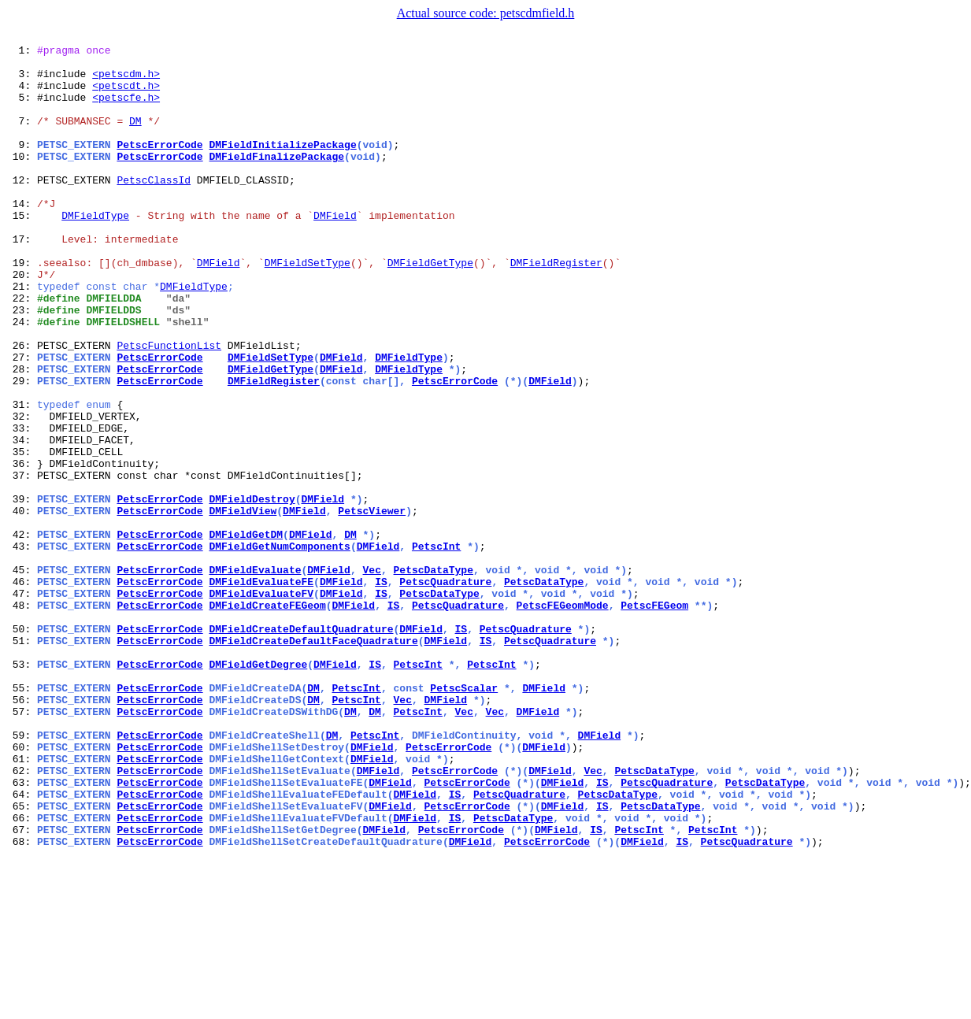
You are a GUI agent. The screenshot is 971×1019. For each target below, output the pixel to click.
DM (135, 137)
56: (21, 831)
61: (21, 902)
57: (21, 846)
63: (21, 931)
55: (21, 817)
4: (21, 94)
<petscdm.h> (126, 80)
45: (21, 676)
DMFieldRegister (556, 307)
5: (21, 109)
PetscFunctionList (169, 406)
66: (21, 973)
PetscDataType (433, 676)
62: (21, 917)
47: (21, 704)
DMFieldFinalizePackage (276, 179)
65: (21, 959)
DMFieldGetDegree (258, 789)
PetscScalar (464, 817)
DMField (335, 250)
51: (21, 761)
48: (21, 718)
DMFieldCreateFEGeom (267, 718)
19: (21, 307)
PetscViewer (372, 605)
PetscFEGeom (654, 718)
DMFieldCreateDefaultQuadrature (301, 746)
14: (21, 236)
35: (21, 534)
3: (21, 80)
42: (21, 633)
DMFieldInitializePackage (282, 165)
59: (21, 874)
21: (21, 335)
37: (21, 562)
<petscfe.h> (126, 109)
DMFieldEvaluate (255, 676)
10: (21, 179)
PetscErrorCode (159, 165)
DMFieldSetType (307, 307)
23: (21, 364)
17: (21, 279)
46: (21, 690)
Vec (371, 676)
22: (21, 350)
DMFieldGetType (430, 307)
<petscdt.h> (126, 94)
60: (21, 888)
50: (21, 746)
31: (21, 477)
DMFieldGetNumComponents (279, 647)
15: (21, 250)
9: (21, 165)
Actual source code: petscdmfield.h (486, 13)
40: (21, 605)
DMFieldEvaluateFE (261, 690)
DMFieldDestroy (252, 591)
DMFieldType (95, 250)
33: (21, 505)
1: (21, 52)
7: (21, 137)
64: (21, 945)
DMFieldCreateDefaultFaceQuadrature (313, 761)
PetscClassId (154, 208)
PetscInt (436, 647)
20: (21, 321)
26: (21, 406)
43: (21, 647)
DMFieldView (242, 605)
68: (21, 1002)
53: (21, 789)
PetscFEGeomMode (563, 718)
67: (21, 987)
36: (21, 548)
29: (21, 449)
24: (21, 378)
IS (381, 690)
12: (21, 208)
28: (21, 435)
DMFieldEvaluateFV (261, 704)
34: (21, 520)
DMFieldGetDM (246, 633)
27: (21, 420)
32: (21, 491)
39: (21, 591)
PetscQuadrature (445, 690)
